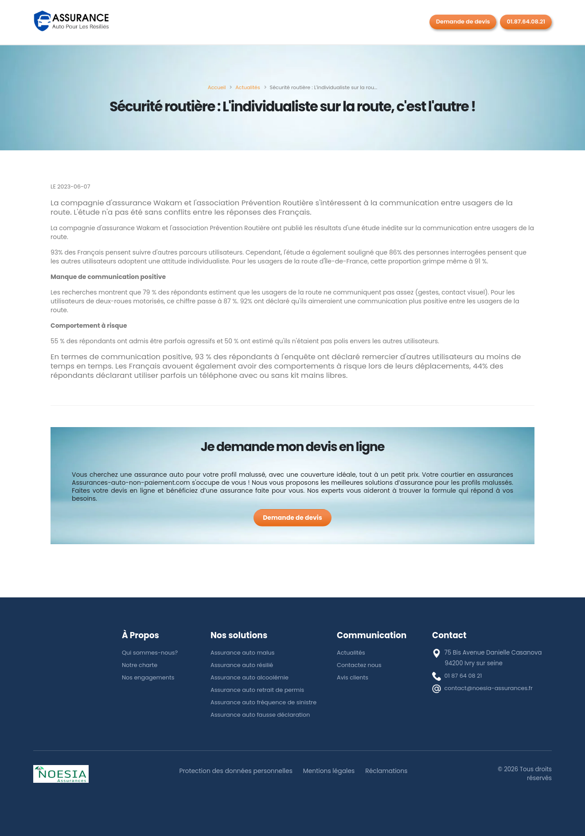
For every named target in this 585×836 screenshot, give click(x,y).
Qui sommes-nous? (151, 652)
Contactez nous (360, 665)
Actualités (351, 652)
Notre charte (140, 665)
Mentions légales (330, 770)
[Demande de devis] (293, 517)
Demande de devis (463, 21)
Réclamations (389, 770)
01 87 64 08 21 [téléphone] (464, 675)
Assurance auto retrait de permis (259, 690)
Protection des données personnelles (234, 770)
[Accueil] (217, 87)
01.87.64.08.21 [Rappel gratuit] (526, 21)
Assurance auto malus (244, 652)
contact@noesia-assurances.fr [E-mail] (490, 688)
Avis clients (353, 677)
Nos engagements (149, 677)
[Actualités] (247, 87)
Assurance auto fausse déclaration (262, 714)
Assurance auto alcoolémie (251, 677)
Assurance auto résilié (243, 665)
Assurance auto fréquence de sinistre (265, 702)
